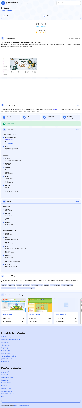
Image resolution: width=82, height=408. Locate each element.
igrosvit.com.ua (34, 314)
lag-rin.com (5, 342)
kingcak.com (5, 353)
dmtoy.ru (54, 109)
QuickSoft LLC (9, 139)
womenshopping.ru (7, 394)
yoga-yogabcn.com (7, 372)
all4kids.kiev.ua (61, 314)
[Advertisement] (40, 52)
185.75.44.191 (9, 143)
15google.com (5, 345)
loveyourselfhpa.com (8, 377)
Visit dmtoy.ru (6, 10)
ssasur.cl (4, 385)
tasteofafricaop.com (7, 337)
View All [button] (78, 105)
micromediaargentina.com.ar (10, 339)
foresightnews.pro (7, 391)
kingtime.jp (4, 348)
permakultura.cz (6, 359)
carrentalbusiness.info (8, 356)
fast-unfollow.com (7, 388)
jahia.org (4, 396)
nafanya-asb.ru (8, 314)
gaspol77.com (5, 350)
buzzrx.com (5, 380)
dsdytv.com (5, 361)
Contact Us (41, 401)
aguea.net (4, 374)
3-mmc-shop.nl (6, 383)
